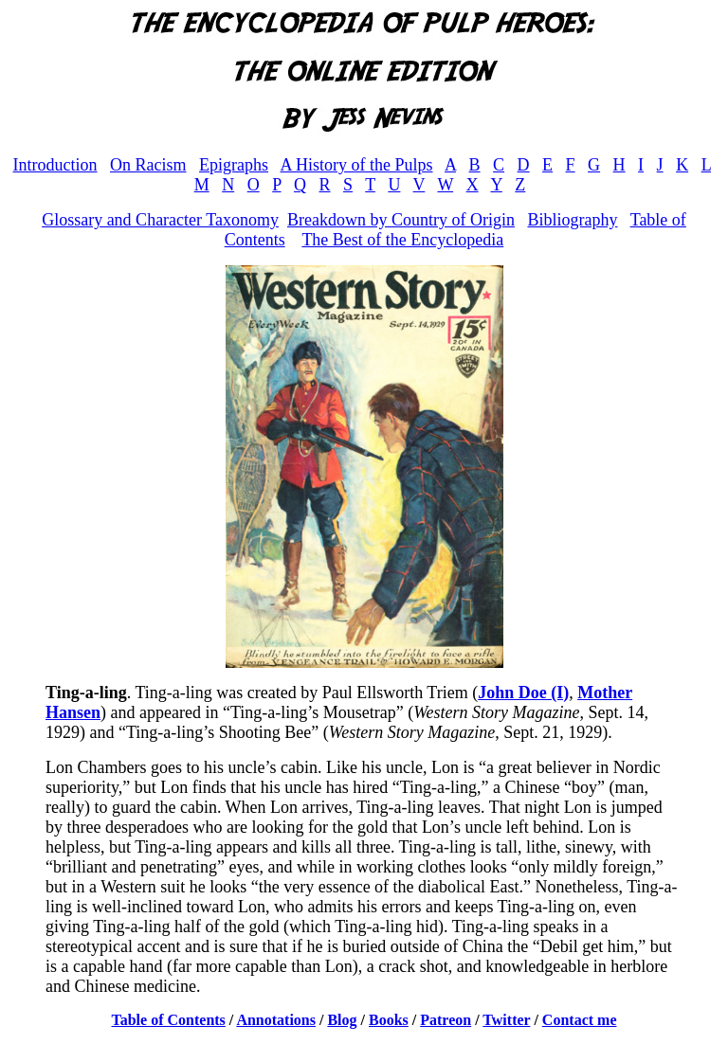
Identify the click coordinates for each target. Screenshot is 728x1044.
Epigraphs (233, 164)
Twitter (506, 1020)
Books (389, 1020)
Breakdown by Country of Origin (401, 219)
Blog (341, 1020)
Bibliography (572, 219)
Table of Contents (169, 1020)
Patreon (445, 1020)
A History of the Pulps (357, 164)
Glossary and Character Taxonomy (160, 219)
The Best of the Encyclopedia (402, 239)
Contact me (579, 1020)
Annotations (276, 1020)
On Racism (148, 164)
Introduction (55, 164)
